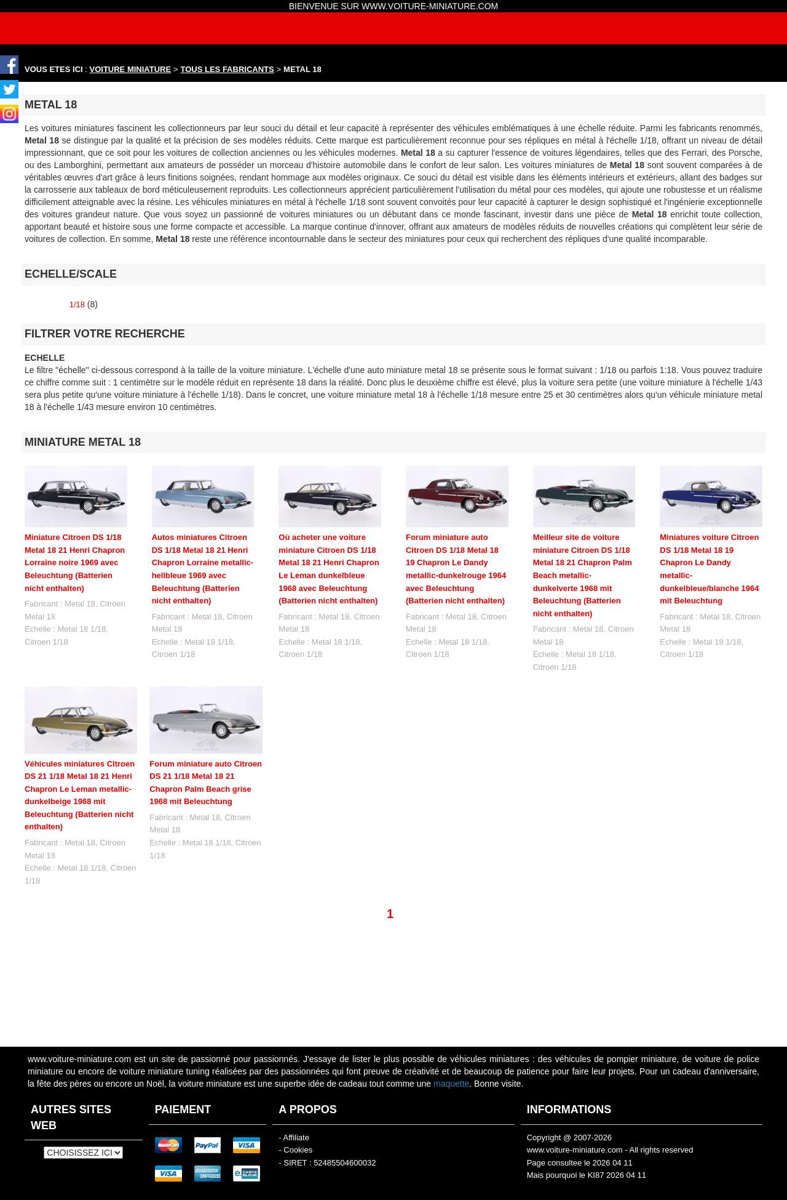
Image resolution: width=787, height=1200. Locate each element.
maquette (451, 1084)
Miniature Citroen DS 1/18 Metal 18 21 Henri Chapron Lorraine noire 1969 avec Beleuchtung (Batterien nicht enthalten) (75, 562)
